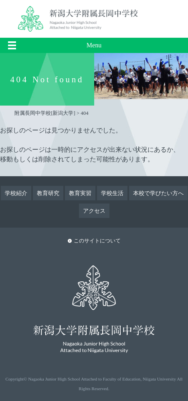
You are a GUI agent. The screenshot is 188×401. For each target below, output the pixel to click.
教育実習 (80, 193)
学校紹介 (16, 193)
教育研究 (48, 193)
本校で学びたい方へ (158, 193)
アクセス (94, 211)
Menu (94, 45)
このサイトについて (97, 241)
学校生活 (112, 193)
